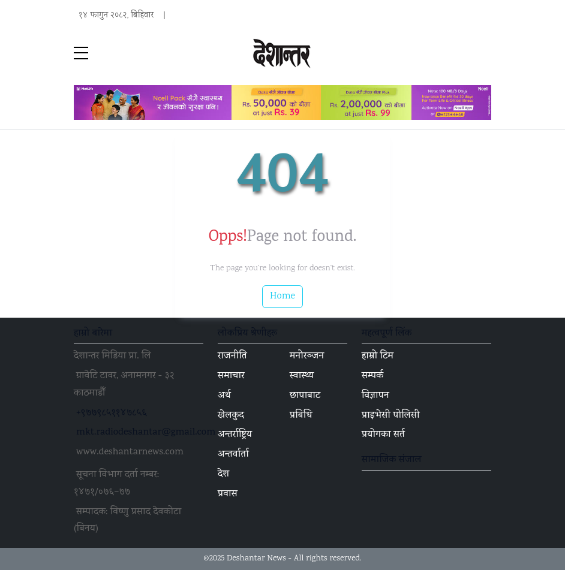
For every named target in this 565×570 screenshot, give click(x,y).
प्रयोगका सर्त (383, 435)
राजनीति (232, 356)
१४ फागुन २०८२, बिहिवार (116, 16)
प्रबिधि (301, 416)
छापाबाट (305, 396)
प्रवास (228, 494)
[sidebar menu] (81, 54)
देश (223, 475)
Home (282, 296)
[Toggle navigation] (484, 54)
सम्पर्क (372, 376)
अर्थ (224, 396)
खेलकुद (231, 416)
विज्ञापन (375, 396)
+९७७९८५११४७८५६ (111, 413)
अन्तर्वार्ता (233, 455)
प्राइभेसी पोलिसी (391, 416)
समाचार (231, 376)
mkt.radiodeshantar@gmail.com (145, 433)
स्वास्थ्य (302, 376)
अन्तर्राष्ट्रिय (235, 435)
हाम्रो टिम (377, 356)
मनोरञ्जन (307, 356)
